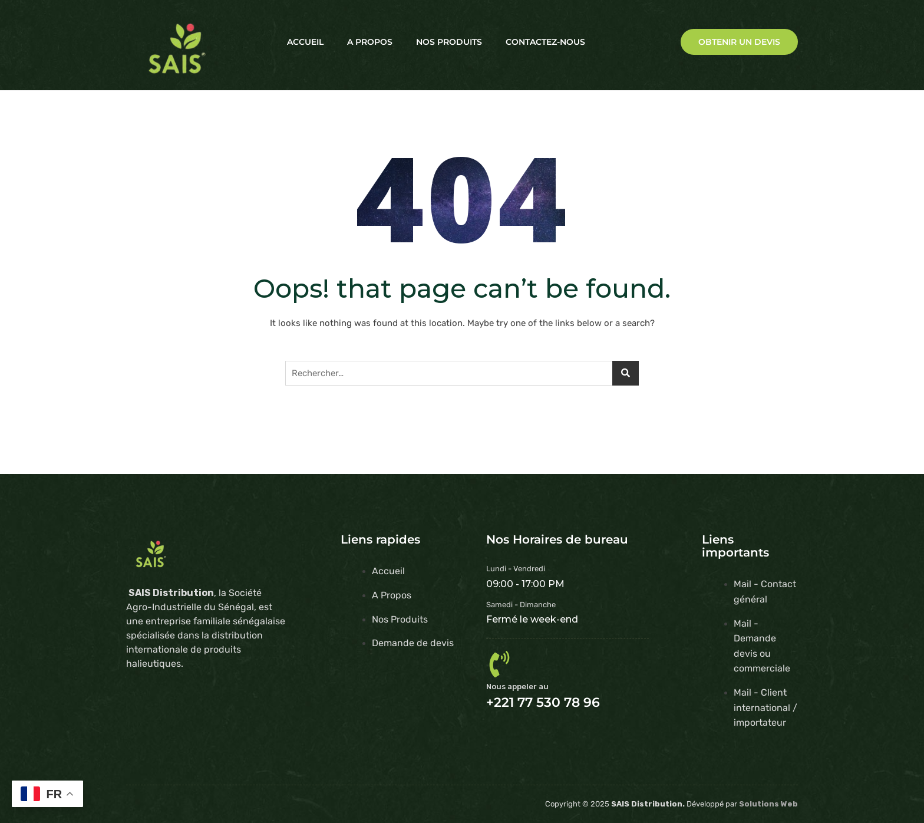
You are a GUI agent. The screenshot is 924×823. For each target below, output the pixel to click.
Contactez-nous (545, 42)
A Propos (369, 42)
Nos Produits (449, 42)
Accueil (305, 42)
